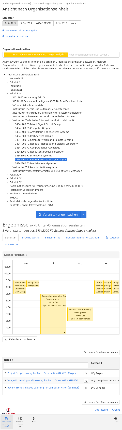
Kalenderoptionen (14, 254)
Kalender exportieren (20, 339)
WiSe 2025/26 (43, 23)
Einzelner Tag (52, 237)
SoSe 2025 (26, 23)
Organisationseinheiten (16, 49)
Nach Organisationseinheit (72, 3)
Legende (112, 237)
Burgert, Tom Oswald (80, 318)
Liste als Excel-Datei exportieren (101, 352)
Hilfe (34, 420)
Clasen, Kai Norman (65, 305)
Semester (8, 17)
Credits (116, 409)
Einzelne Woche (30, 237)
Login (115, 420)
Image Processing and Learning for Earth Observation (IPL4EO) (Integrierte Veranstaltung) (58, 380)
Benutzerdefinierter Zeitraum (83, 237)
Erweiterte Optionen (16, 36)
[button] (25, 291)
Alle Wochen (12, 244)
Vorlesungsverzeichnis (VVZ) (17, 3)
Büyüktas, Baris (48, 305)
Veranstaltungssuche (45, 3)
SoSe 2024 (10, 23)
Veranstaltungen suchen (58, 214)
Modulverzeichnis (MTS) (20, 422)
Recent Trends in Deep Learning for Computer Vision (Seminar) (43, 387)
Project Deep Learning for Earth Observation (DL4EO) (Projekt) (42, 373)
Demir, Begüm (21, 291)
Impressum (101, 409)
